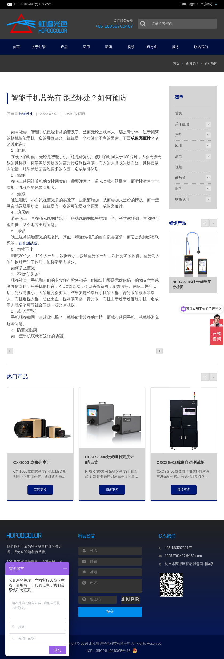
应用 (88, 47)
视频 (130, 47)
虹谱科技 (26, 114)
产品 (66, 47)
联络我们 (203, 47)
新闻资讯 (192, 63)
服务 (177, 47)
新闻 (110, 47)
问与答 (153, 47)
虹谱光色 (37, 23)
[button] (205, 223)
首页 (16, 47)
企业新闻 (211, 63)
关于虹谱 (41, 47)
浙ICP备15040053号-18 (113, 651)
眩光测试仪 (29, 243)
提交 (110, 611)
